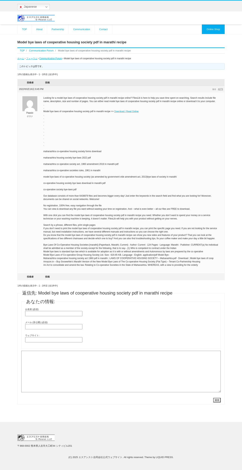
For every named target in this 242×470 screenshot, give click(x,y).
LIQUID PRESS (164, 457)
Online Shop (213, 29)
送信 (217, 400)
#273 (220, 89)
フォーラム (31, 58)
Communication (81, 29)
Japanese (27, 7)
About (39, 29)
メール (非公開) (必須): (36, 322)
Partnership (58, 29)
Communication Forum (50, 58)
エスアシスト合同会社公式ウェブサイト (100, 457)
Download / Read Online (126, 111)
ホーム (20, 58)
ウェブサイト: (32, 335)
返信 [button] (214, 89)
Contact (103, 29)
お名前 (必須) (31, 309)
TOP (24, 29)
